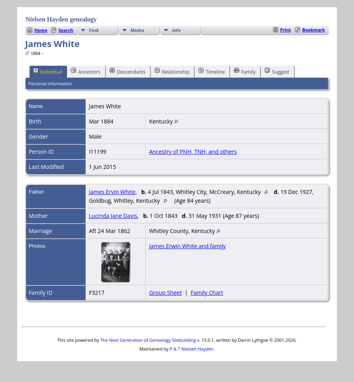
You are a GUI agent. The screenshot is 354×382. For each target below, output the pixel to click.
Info (176, 30)
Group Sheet (165, 292)
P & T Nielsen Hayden (192, 349)
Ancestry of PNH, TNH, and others (193, 151)
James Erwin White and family (187, 246)
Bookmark (313, 30)
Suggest (277, 71)
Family (245, 71)
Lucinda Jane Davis (113, 215)
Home (40, 30)
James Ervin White (112, 192)
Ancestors (85, 71)
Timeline (212, 71)
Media (137, 30)
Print (285, 30)
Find (94, 30)
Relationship (172, 71)
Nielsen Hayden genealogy (61, 19)
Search (65, 30)
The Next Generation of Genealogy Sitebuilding (148, 340)
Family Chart (207, 292)
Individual (47, 71)
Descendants (128, 71)
